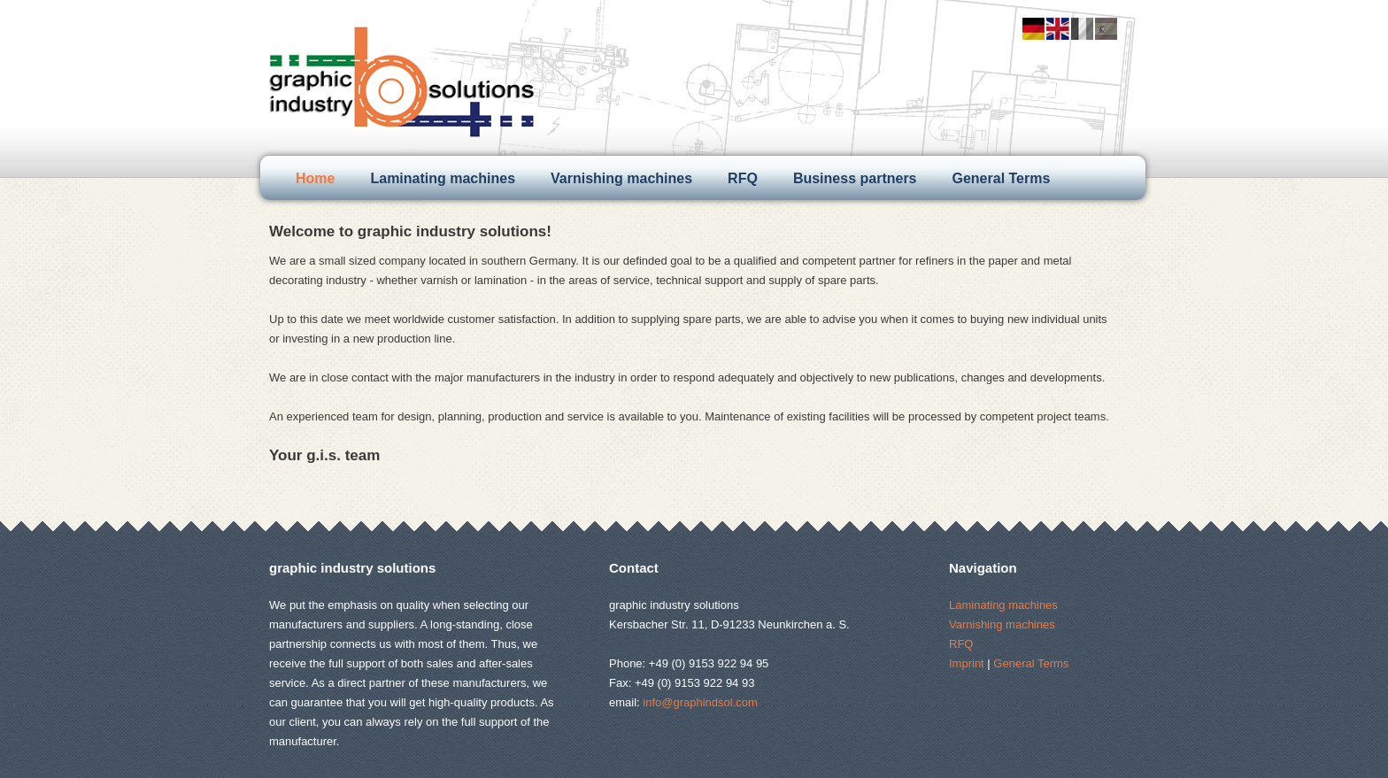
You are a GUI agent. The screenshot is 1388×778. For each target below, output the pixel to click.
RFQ (743, 178)
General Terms (1001, 178)
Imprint (966, 663)
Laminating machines (442, 178)
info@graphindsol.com (700, 702)
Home (315, 178)
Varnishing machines (621, 178)
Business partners (855, 178)
